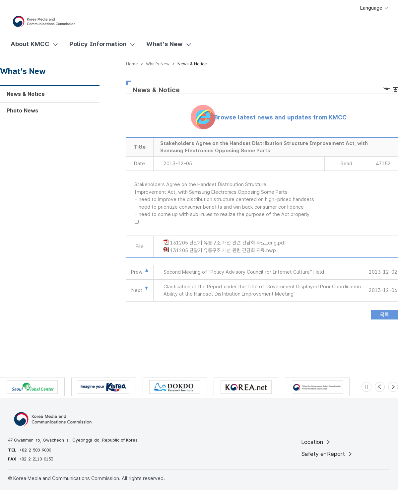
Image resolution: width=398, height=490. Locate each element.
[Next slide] (393, 387)
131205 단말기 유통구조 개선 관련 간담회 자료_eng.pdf (228, 243)
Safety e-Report (327, 454)
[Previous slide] (380, 387)
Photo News (22, 110)
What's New (164, 44)
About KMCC (30, 44)
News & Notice (26, 94)
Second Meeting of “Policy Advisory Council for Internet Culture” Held (244, 272)
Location (316, 442)
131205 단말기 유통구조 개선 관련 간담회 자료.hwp (223, 250)
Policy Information (97, 44)
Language (374, 8)
